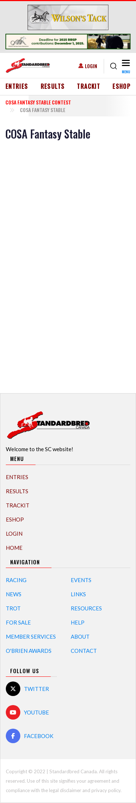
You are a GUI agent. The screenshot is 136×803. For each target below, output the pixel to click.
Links (78, 594)
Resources (86, 608)
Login (91, 66)
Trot (13, 608)
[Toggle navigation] (125, 66)
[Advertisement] (68, 266)
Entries (16, 86)
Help (78, 622)
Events (81, 580)
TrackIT (88, 86)
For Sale (18, 622)
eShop (121, 86)
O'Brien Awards (28, 650)
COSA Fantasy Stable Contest (38, 102)
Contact (84, 650)
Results (53, 86)
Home (14, 547)
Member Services (31, 636)
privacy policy (105, 790)
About (80, 636)
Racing (16, 580)
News (13, 594)
